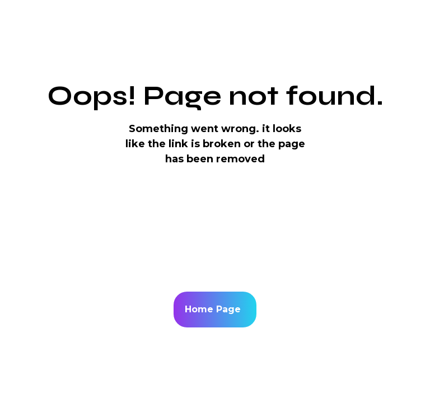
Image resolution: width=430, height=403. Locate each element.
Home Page (213, 309)
